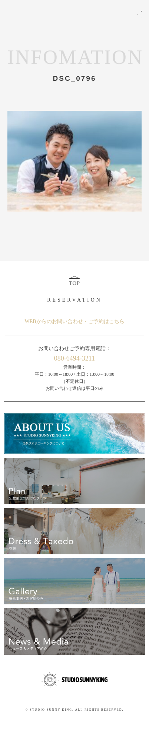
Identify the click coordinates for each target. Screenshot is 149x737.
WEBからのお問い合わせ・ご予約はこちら (74, 321)
